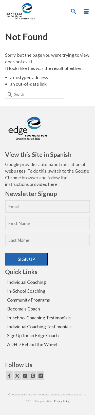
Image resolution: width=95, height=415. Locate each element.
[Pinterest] (32, 375)
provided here (44, 184)
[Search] (73, 11)
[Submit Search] (9, 94)
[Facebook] (9, 375)
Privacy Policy (61, 401)
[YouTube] (25, 375)
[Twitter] (17, 375)
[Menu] (86, 11)
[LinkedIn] (40, 375)
